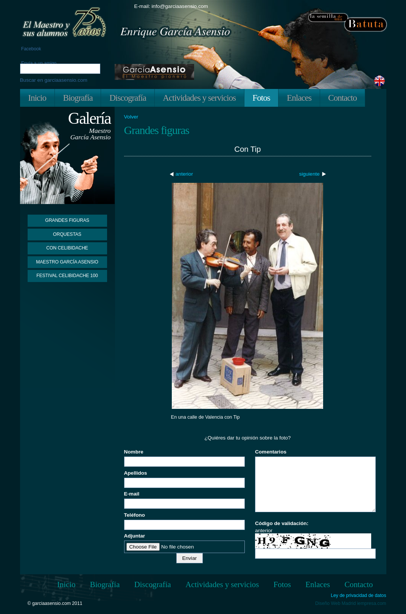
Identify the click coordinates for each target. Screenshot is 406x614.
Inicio (37, 98)
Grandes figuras (67, 220)
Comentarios (270, 452)
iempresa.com (371, 603)
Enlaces (299, 98)
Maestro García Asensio (67, 262)
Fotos (261, 98)
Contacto (342, 98)
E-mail (132, 494)
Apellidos (135, 473)
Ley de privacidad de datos (358, 595)
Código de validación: (281, 523)
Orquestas (67, 234)
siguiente (309, 174)
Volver (131, 117)
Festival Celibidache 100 (67, 275)
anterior (184, 174)
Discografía (127, 98)
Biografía (77, 98)
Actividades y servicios (199, 98)
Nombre (133, 452)
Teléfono (134, 515)
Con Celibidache (67, 248)
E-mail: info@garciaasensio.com (171, 6)
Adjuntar (134, 536)
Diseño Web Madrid (335, 603)
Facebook (30, 48)
